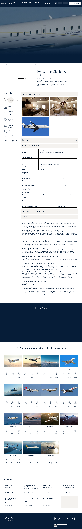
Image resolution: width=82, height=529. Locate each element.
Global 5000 (31, 426)
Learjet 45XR (13, 455)
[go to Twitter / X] (10, 520)
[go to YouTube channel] (8, 520)
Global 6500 (31, 369)
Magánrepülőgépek (47, 3)
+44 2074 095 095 (29, 492)
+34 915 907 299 (29, 505)
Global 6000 (50, 397)
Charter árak (37, 3)
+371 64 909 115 (48, 505)
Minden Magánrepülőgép (16, 64)
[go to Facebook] (6, 520)
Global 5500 (13, 369)
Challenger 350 (12, 397)
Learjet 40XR (50, 426)
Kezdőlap (6, 64)
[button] (60, 3)
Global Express (31, 455)
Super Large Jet (12, 114)
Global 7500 (50, 369)
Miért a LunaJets (15, 3)
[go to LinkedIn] (12, 520)
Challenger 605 (12, 426)
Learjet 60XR (69, 397)
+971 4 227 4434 (10, 505)
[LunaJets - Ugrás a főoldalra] (4, 3)
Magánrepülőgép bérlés (26, 3)
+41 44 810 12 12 (48, 492)
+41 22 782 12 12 (10, 492)
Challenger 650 (69, 369)
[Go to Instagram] (4, 520)
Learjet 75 (31, 397)
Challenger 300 (69, 426)
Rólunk (10, 3)
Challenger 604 (50, 455)
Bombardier (28, 64)
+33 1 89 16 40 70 (67, 492)
